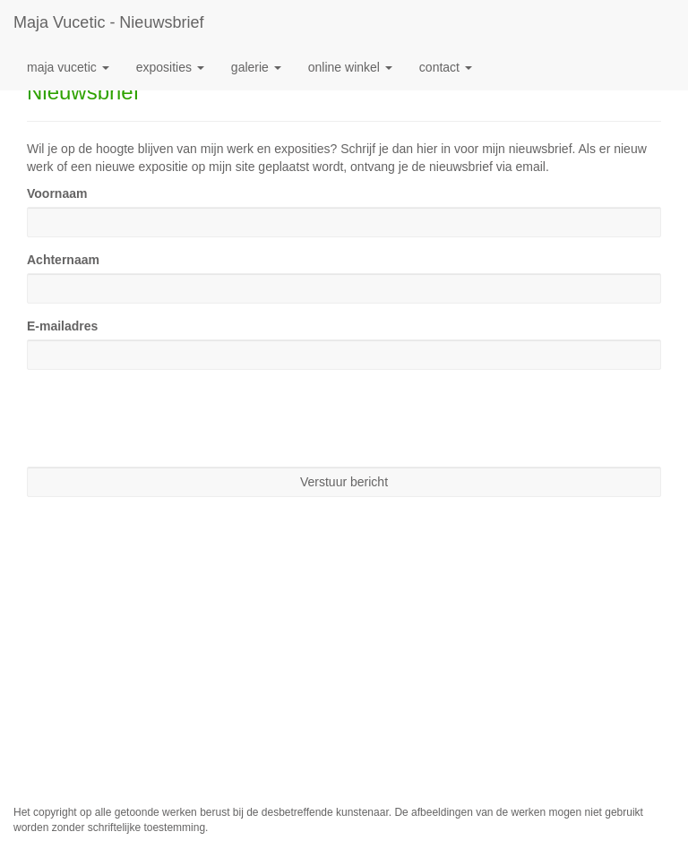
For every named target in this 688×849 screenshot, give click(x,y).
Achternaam (63, 260)
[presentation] (163, 418)
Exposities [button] (170, 67)
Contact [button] (445, 67)
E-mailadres (62, 326)
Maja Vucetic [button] (68, 67)
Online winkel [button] (350, 67)
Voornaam (57, 193)
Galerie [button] (256, 67)
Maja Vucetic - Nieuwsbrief (108, 22)
